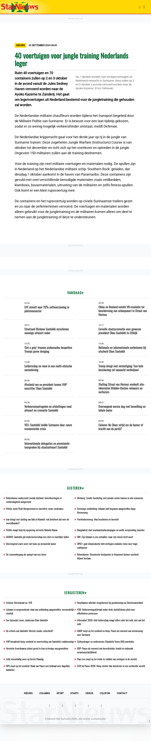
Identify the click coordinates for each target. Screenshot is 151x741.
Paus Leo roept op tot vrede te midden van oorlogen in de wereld (107, 675)
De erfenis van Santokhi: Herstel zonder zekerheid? (30, 642)
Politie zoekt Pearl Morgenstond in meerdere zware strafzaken (36, 509)
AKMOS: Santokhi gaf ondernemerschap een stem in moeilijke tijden (38, 542)
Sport (60, 710)
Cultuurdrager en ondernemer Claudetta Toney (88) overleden (106, 653)
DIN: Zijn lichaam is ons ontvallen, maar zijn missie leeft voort (106, 542)
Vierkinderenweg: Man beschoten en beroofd (98, 520)
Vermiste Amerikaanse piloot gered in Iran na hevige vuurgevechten (38, 664)
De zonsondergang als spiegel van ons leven (26, 560)
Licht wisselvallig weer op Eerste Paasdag (26, 675)
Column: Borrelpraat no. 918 (19, 609)
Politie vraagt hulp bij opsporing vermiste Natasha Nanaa (33, 531)
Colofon (105, 710)
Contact (122, 710)
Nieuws (28, 710)
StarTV (74, 710)
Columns (44, 710)
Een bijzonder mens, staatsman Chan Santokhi (28, 631)
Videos (89, 710)
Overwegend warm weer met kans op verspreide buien (32, 549)
